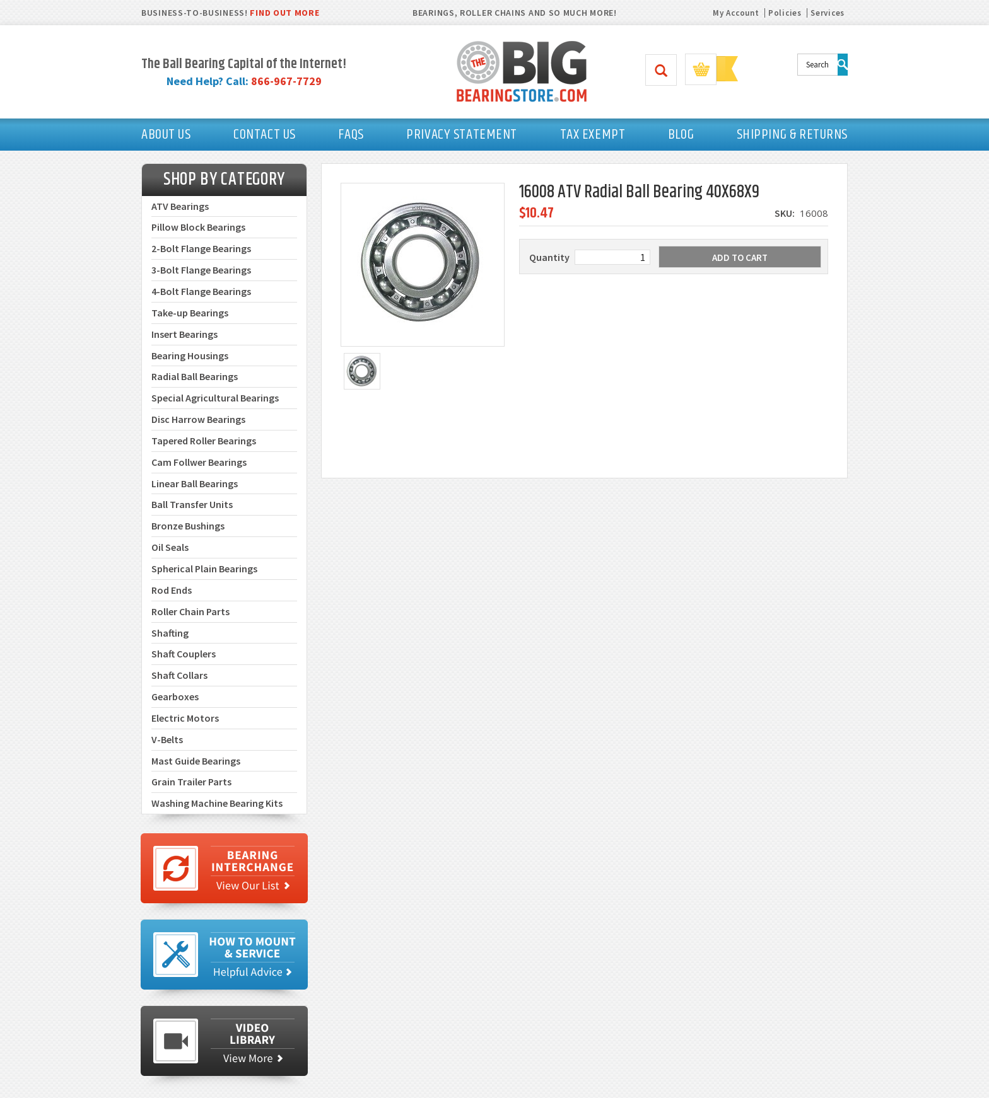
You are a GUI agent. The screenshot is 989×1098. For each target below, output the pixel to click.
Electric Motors (185, 718)
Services (828, 13)
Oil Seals (170, 547)
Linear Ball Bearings (194, 483)
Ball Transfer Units (192, 504)
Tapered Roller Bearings (203, 440)
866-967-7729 (286, 81)
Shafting (170, 633)
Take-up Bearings (189, 312)
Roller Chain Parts (190, 611)
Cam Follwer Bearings (199, 462)
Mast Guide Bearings (195, 760)
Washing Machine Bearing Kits (217, 803)
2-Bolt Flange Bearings (201, 248)
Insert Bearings (184, 334)
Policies (785, 13)
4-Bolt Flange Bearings (201, 291)
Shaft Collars (179, 675)
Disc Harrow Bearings (198, 419)
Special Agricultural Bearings (215, 397)
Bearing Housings (189, 355)
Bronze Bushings (188, 525)
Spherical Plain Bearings (204, 568)
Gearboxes (175, 696)
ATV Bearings (180, 206)
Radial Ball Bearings (194, 376)
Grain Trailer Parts (191, 781)
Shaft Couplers (183, 653)
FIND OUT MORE (284, 12)
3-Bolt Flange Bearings (201, 269)
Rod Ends (171, 590)
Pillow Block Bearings (198, 227)
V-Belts (167, 739)
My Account (736, 13)
